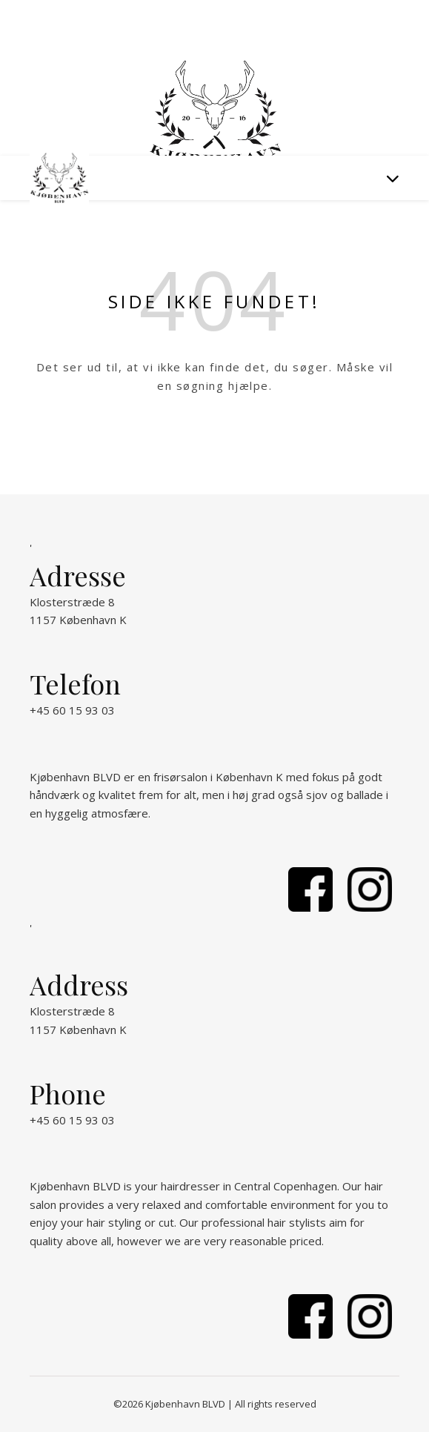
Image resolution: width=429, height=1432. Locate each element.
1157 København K (78, 619)
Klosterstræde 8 (72, 601)
